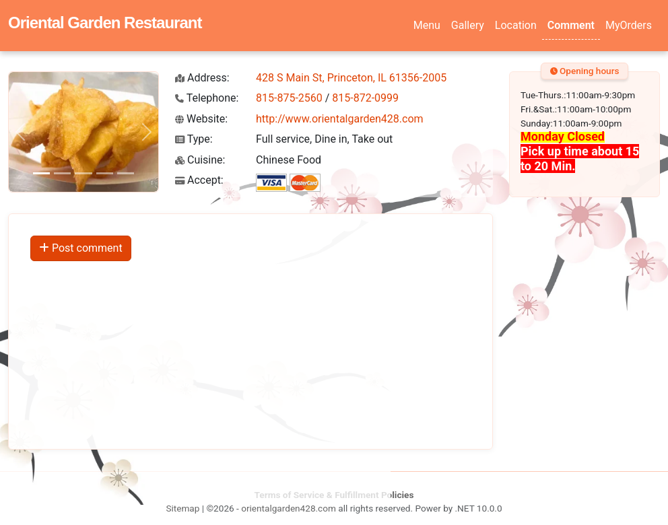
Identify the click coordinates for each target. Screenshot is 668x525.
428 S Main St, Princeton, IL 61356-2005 (351, 77)
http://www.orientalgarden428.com (340, 118)
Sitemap (182, 508)
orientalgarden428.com (288, 508)
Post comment (81, 248)
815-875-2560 (289, 98)
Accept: (199, 180)
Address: (202, 77)
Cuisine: (200, 159)
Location (516, 25)
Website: (201, 118)
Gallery (467, 25)
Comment (571, 25)
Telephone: (206, 98)
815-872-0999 (365, 98)
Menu (426, 25)
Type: (194, 139)
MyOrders (628, 25)
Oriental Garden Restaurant (104, 22)
